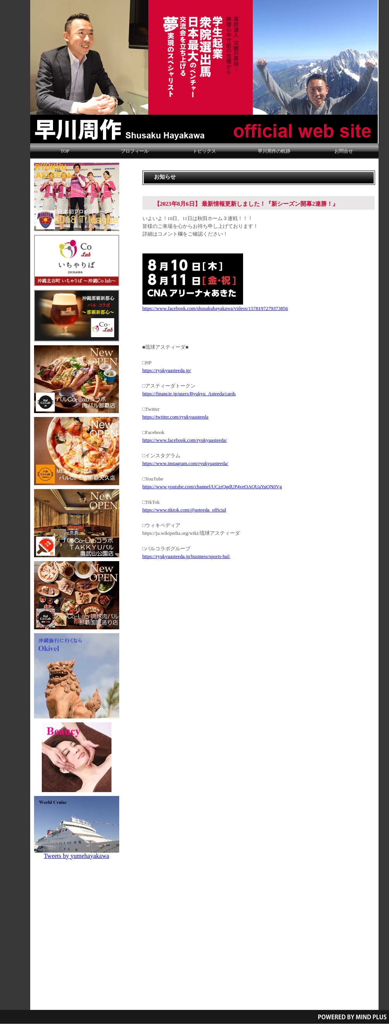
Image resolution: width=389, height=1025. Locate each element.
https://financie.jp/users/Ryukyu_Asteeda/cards (189, 393)
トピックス (204, 151)
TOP (64, 151)
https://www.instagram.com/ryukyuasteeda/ (185, 463)
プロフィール (135, 151)
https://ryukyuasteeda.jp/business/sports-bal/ (186, 556)
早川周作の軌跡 (274, 151)
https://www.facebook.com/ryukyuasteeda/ (184, 440)
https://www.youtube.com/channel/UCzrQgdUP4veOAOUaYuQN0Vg (212, 486)
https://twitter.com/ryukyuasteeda (175, 417)
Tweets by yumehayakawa (76, 856)
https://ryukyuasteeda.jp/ (166, 370)
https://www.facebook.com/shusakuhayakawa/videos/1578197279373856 (215, 308)
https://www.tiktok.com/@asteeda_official (184, 510)
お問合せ (343, 151)
